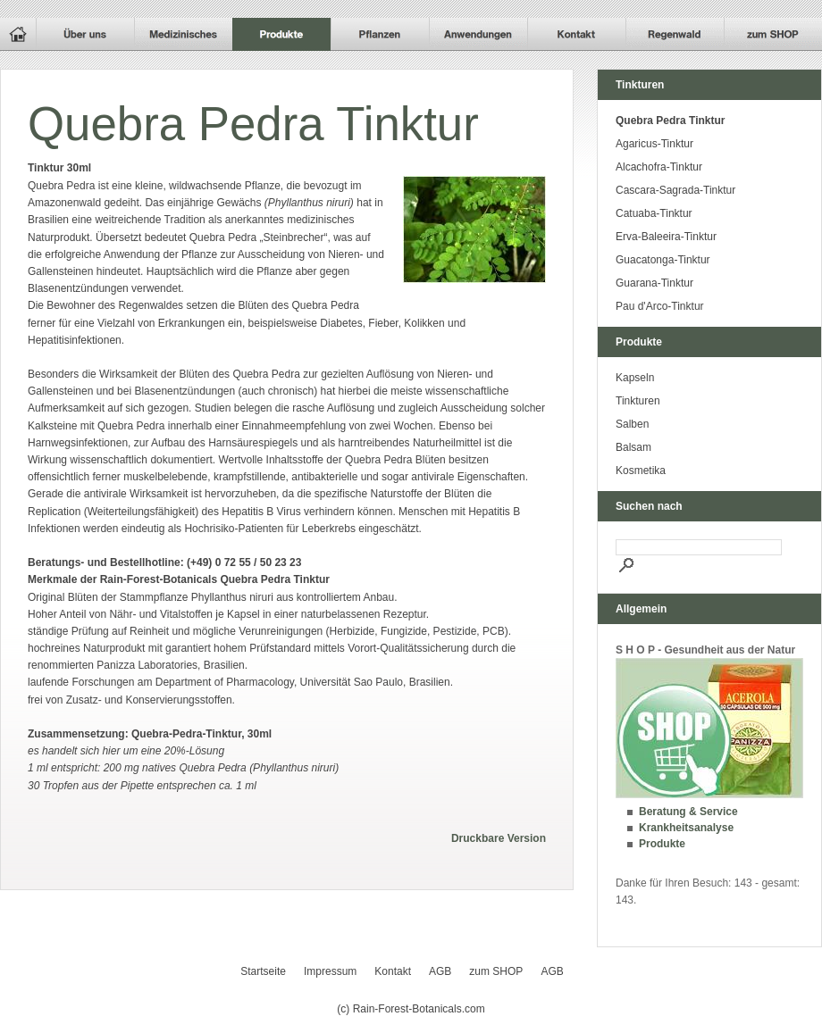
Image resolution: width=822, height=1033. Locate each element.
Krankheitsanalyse (686, 827)
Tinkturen (638, 401)
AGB (440, 971)
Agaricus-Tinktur (654, 143)
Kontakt (392, 971)
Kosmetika (641, 470)
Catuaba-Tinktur (654, 213)
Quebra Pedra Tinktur (670, 120)
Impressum (330, 971)
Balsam (633, 447)
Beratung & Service (688, 811)
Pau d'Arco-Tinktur (660, 306)
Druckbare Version (498, 838)
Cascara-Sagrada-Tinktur (675, 190)
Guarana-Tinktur (654, 283)
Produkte (662, 843)
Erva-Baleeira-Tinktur (666, 236)
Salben (632, 424)
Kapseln (635, 377)
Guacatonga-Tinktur (663, 260)
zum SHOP (496, 971)
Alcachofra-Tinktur (659, 167)
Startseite (263, 971)
